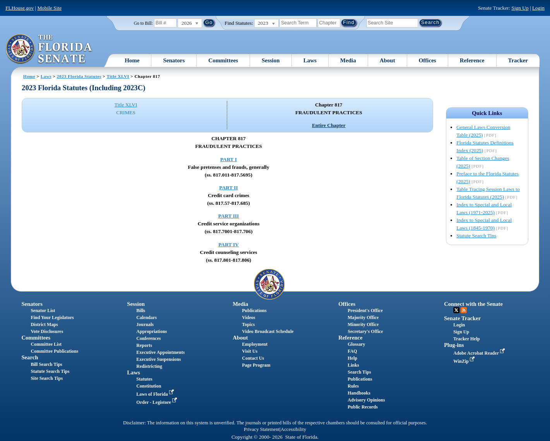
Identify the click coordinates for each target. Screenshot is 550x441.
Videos (248, 317)
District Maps (44, 324)
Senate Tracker (462, 318)
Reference (472, 60)
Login (538, 8)
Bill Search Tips (46, 364)
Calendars (146, 317)
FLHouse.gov (19, 8)
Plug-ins (454, 345)
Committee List (46, 344)
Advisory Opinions (366, 400)
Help (352, 358)
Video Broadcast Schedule (267, 331)
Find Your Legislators (52, 317)
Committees (223, 60)
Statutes (144, 379)
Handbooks (359, 393)
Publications (254, 310)
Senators (174, 60)
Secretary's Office (365, 331)
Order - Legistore (157, 402)
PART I (228, 159)
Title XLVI (117, 76)
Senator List (43, 310)
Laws (310, 60)
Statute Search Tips (476, 236)
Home (132, 60)
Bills (140, 310)
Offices (427, 60)
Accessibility (293, 429)
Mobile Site (49, 8)
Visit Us (249, 351)
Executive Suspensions (158, 359)
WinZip (464, 361)
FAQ (352, 351)
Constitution (148, 386)
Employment (254, 344)
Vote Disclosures (47, 331)
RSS (464, 310)
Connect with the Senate (473, 304)
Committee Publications (54, 351)
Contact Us (253, 358)
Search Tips (359, 372)
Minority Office (363, 324)
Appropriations (151, 331)
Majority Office (363, 317)
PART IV (228, 244)
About (387, 60)
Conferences (148, 338)
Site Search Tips (47, 378)
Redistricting (149, 366)
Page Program (256, 365)
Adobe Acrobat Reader (479, 353)
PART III (228, 216)
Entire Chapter (329, 125)
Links (353, 365)
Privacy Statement (261, 429)
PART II (228, 187)
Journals (145, 324)
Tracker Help (466, 338)
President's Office (365, 310)
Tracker (518, 60)
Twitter (456, 310)
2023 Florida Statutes (79, 76)
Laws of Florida (155, 394)
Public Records (363, 407)
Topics (248, 324)
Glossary (356, 344)
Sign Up (520, 8)
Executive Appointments (160, 352)
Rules (353, 386)
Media (348, 60)
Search (29, 357)
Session (271, 60)
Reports (144, 345)
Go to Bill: (143, 23)
